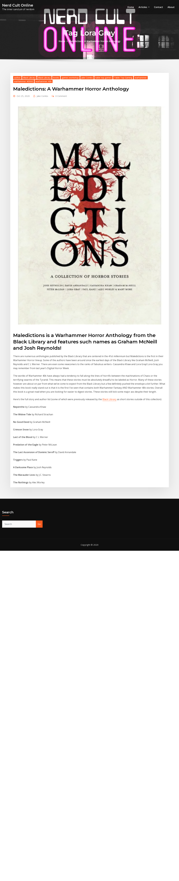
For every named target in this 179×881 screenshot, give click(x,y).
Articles (144, 7)
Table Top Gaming (123, 83)
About (171, 7)
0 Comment (61, 101)
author (17, 83)
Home (130, 7)
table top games (103, 83)
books (56, 83)
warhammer (141, 83)
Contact (158, 7)
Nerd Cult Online (17, 5)
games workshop (70, 83)
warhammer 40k (44, 86)
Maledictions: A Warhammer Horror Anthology (94, 41)
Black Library (29, 83)
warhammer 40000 (23, 86)
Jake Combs (87, 83)
